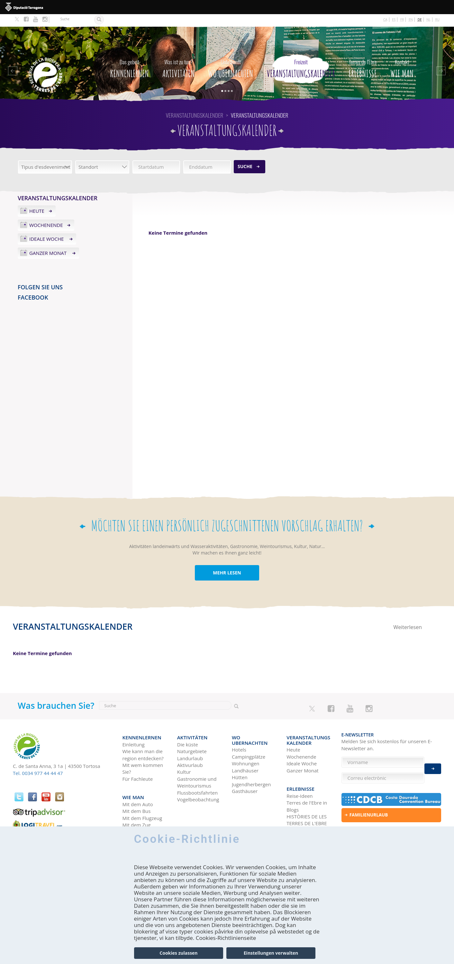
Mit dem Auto (138, 785)
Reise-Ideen (299, 777)
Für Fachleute (138, 763)
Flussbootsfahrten (197, 777)
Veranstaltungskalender (301, 54)
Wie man (401, 54)
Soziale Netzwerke (306, 811)
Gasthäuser (245, 770)
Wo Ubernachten (230, 54)
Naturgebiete (192, 736)
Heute (36, 198)
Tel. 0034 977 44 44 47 (38, 760)
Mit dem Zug (137, 806)
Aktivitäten (178, 54)
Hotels (239, 728)
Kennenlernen (129, 54)
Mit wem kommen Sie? (143, 753)
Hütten (240, 756)
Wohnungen (245, 742)
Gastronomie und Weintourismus (197, 766)
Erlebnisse (363, 54)
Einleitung (134, 728)
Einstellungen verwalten (271, 953)
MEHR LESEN (227, 560)
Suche (245, 153)
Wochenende (46, 212)
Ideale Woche (47, 226)
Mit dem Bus (137, 792)
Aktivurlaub (190, 749)
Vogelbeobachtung (198, 784)
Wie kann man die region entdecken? (143, 739)
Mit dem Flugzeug (142, 799)
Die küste (187, 728)
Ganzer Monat (48, 240)
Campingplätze (248, 736)
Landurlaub (190, 742)
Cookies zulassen (178, 953)
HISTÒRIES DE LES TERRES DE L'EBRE (306, 800)
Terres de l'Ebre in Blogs (306, 787)
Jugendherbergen (251, 763)
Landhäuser (245, 749)
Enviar (432, 765)
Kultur (184, 756)
